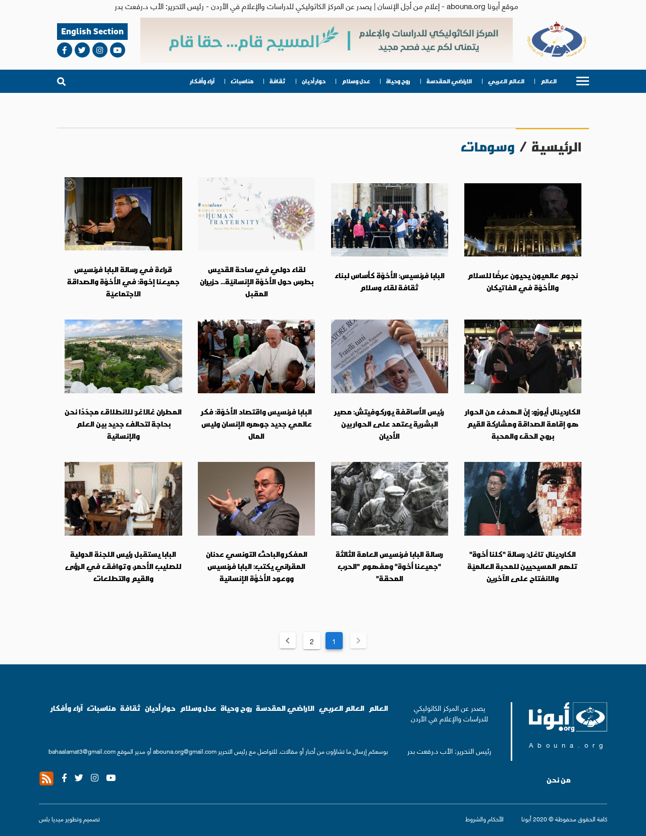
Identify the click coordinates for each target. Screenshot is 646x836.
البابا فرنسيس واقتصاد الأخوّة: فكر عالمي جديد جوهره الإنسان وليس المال (256, 424)
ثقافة (278, 81)
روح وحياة (398, 81)
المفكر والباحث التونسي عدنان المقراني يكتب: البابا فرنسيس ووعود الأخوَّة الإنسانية (256, 566)
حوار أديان (314, 81)
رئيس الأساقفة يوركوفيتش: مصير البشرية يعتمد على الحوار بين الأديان (389, 424)
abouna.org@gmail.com (185, 751)
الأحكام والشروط (484, 818)
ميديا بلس (51, 818)
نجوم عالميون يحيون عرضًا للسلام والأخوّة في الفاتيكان (522, 282)
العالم (549, 81)
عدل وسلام (356, 81)
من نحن (559, 780)
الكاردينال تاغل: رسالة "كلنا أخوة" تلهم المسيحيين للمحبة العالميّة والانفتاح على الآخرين (522, 566)
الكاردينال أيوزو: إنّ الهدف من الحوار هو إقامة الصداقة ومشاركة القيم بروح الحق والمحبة (522, 424)
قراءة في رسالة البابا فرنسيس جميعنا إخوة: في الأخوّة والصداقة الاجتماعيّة (123, 281)
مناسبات (242, 81)
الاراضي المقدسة (449, 81)
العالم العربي (506, 81)
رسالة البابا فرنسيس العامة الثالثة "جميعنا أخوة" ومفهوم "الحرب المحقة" (389, 566)
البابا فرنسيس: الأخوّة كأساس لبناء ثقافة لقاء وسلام (390, 282)
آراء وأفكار (202, 81)
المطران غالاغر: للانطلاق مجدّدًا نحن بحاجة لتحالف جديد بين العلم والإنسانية (123, 424)
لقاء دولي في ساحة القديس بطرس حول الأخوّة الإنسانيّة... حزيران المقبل (256, 281)
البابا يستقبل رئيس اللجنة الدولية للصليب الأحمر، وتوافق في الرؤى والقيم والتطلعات (123, 566)
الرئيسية (556, 147)
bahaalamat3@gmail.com (82, 751)
